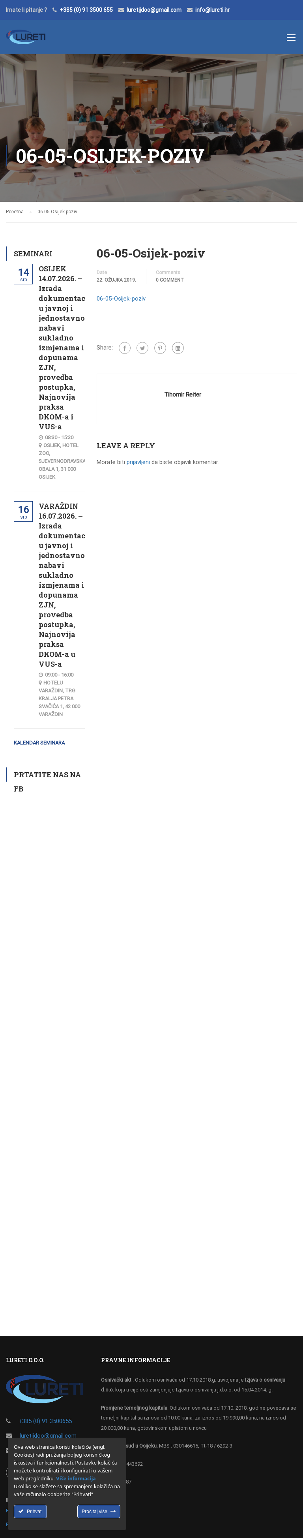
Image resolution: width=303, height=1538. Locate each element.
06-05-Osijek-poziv (121, 298)
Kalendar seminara (39, 743)
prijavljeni (138, 462)
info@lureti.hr (212, 10)
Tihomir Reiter (182, 394)
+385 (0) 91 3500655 (45, 1421)
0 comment (170, 280)
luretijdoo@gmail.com (154, 10)
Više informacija (76, 1478)
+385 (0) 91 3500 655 (86, 10)
